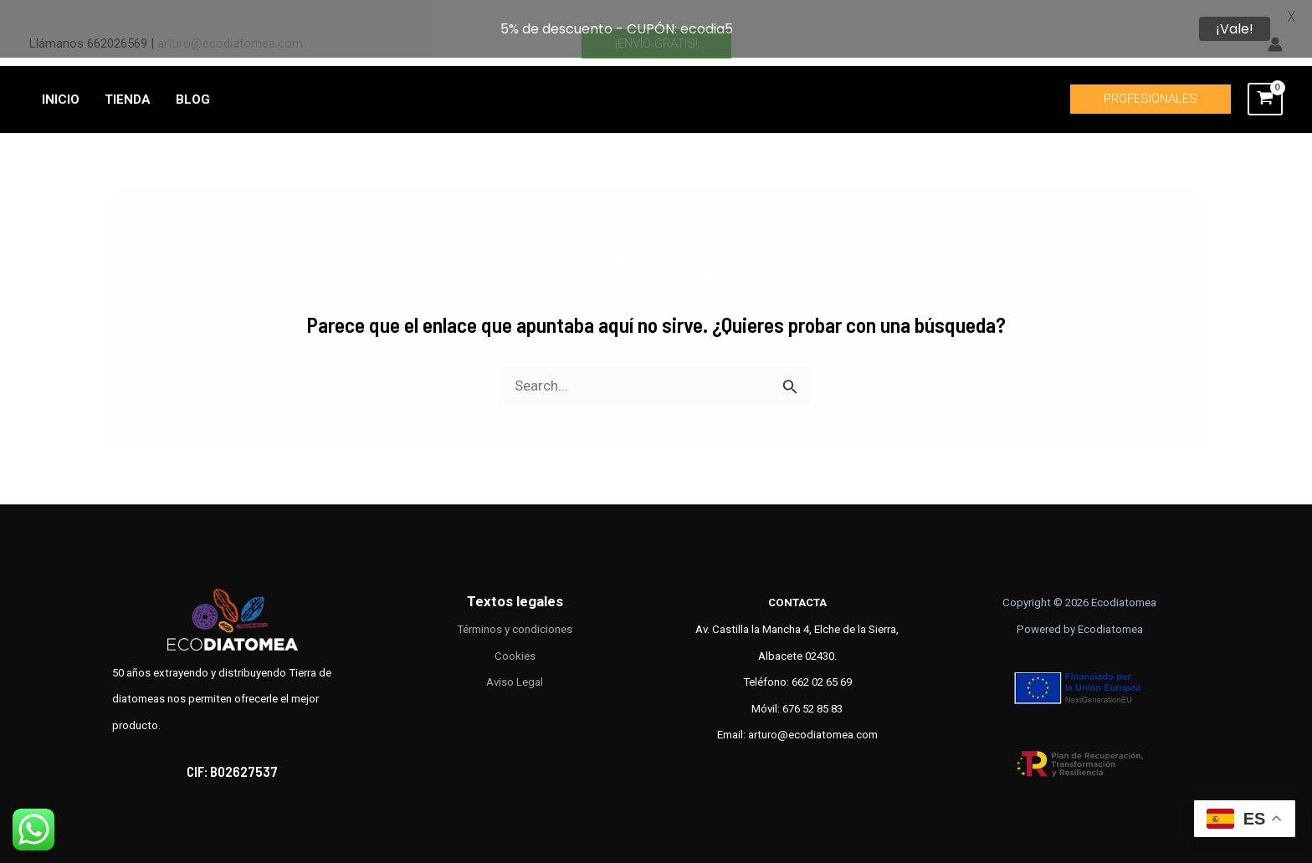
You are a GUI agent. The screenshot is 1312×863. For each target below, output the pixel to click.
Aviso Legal (514, 662)
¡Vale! (1234, 28)
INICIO (60, 79)
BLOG (193, 79)
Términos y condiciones (514, 609)
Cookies (515, 636)
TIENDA (128, 79)
